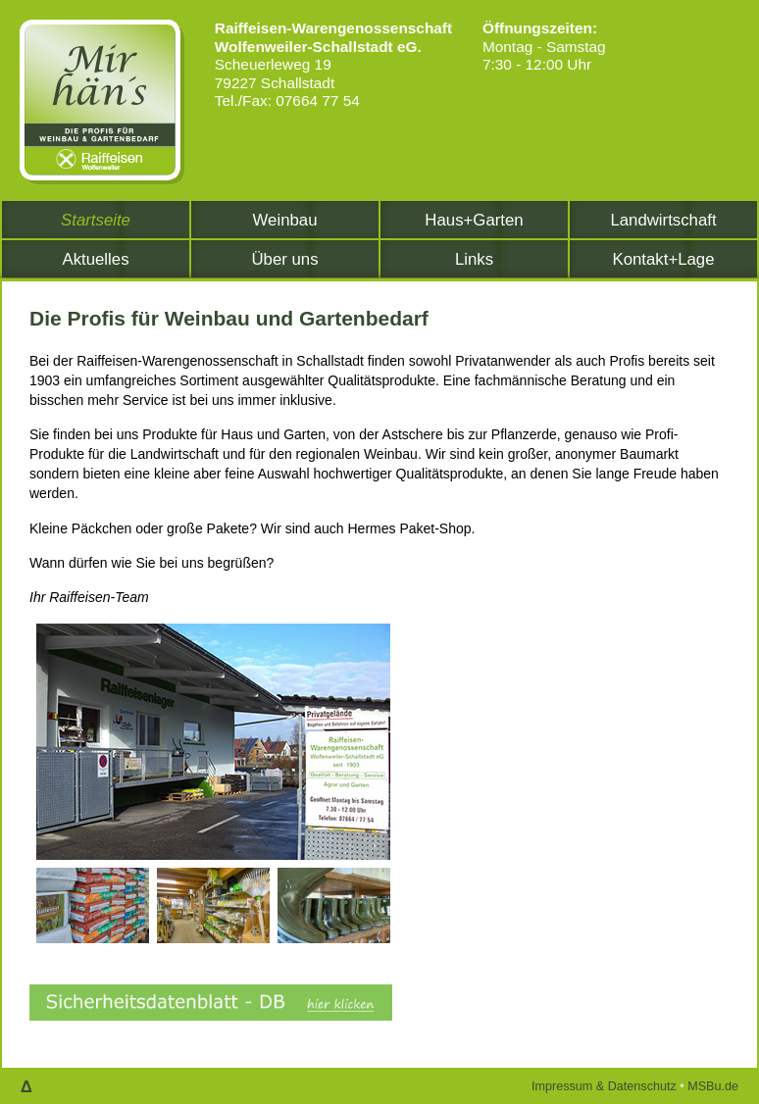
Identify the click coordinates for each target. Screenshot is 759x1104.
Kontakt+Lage (663, 259)
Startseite (95, 220)
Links (474, 259)
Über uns (284, 259)
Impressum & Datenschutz (604, 1086)
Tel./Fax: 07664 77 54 (287, 100)
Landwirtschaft (663, 220)
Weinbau (285, 220)
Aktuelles (95, 259)
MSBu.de (712, 1086)
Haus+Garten (474, 220)
